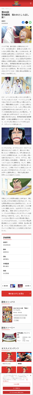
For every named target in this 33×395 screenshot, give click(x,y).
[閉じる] (30, 375)
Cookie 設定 (16, 384)
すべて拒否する (16, 388)
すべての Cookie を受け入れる (16, 392)
